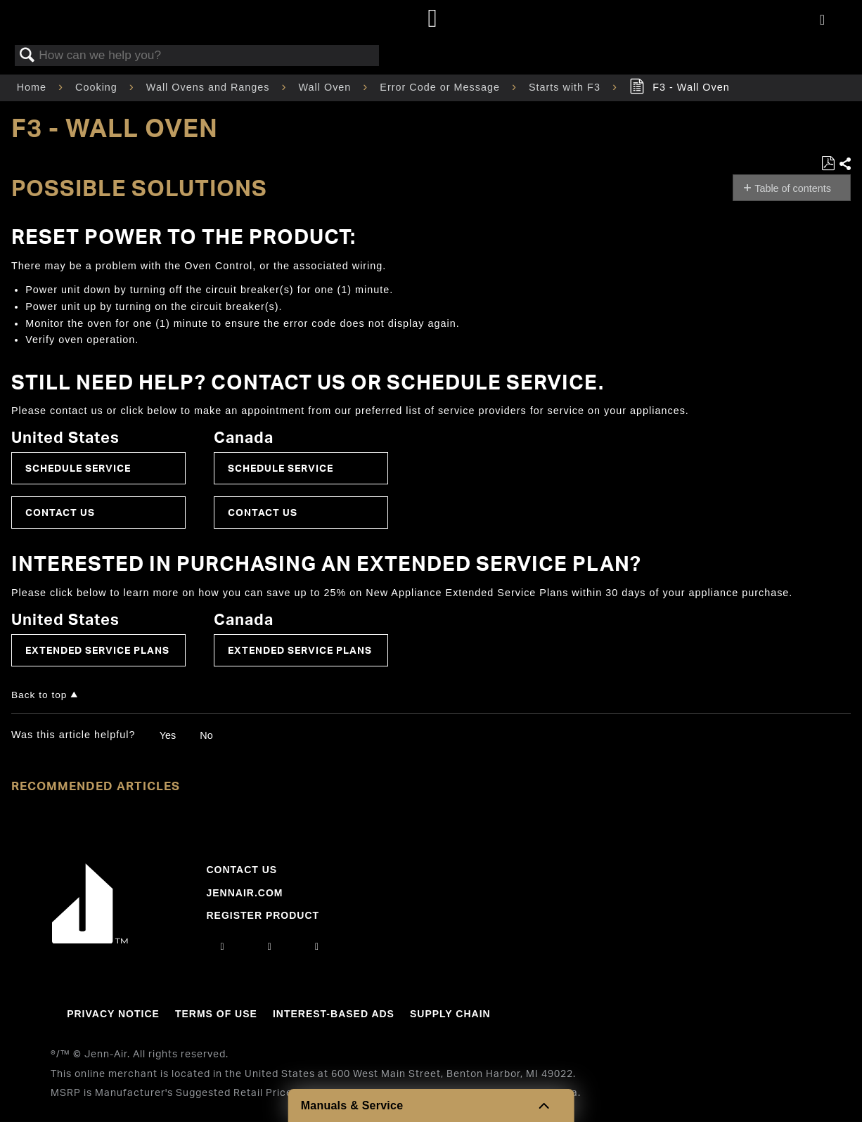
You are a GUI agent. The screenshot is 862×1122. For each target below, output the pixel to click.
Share (844, 164)
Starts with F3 (566, 87)
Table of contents (792, 188)
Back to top (39, 695)
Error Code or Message (441, 87)
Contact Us (60, 512)
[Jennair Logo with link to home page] (90, 940)
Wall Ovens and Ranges (210, 87)
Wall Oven (327, 87)
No (206, 735)
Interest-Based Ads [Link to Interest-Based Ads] (333, 1013)
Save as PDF (828, 163)
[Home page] (432, 19)
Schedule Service (78, 468)
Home (33, 87)
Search (27, 56)
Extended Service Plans (97, 650)
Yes (168, 735)
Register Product (262, 915)
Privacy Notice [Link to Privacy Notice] (113, 1013)
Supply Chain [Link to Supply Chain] (450, 1013)
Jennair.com (244, 892)
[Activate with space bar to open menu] (822, 20)
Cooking (98, 87)
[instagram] (223, 946)
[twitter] (317, 946)
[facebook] (270, 946)
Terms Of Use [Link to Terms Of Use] (216, 1013)
